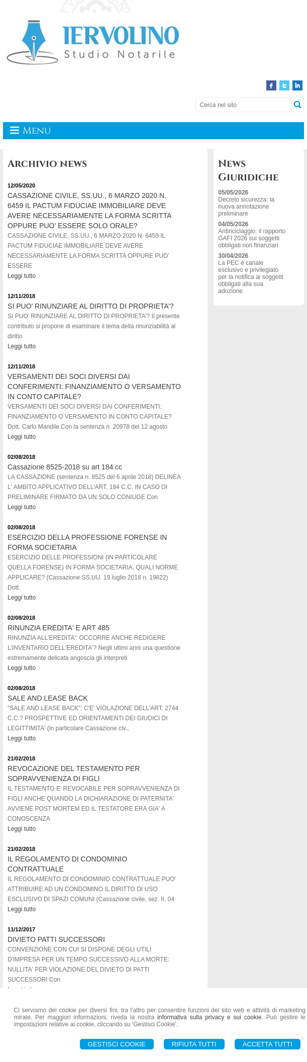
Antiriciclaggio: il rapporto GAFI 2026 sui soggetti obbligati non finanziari (251, 238)
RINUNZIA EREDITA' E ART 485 (59, 628)
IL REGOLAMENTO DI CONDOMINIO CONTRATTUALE (67, 864)
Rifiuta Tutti (194, 1044)
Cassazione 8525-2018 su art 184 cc (65, 467)
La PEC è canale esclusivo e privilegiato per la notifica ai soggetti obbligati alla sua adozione (250, 277)
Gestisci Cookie (117, 1044)
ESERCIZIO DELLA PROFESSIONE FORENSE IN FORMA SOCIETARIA (87, 542)
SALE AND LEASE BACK (48, 698)
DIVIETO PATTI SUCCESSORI (56, 939)
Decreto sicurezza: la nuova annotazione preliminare (246, 206)
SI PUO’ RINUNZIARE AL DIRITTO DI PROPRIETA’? (90, 306)
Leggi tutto (22, 275)
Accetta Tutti (267, 1044)
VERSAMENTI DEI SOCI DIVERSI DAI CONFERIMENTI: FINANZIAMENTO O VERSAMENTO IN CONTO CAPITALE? (94, 386)
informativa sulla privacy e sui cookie (209, 1017)
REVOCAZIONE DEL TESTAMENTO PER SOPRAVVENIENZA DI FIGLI (74, 773)
